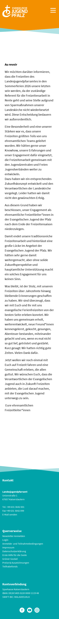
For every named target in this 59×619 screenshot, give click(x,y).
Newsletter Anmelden (13, 536)
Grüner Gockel (10, 558)
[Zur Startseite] (15, 11)
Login (5, 539)
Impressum (8, 547)
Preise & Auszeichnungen (15, 562)
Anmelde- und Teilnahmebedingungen (22, 543)
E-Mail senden (9, 514)
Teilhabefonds (10, 566)
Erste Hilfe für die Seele (14, 555)
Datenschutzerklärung (14, 551)
